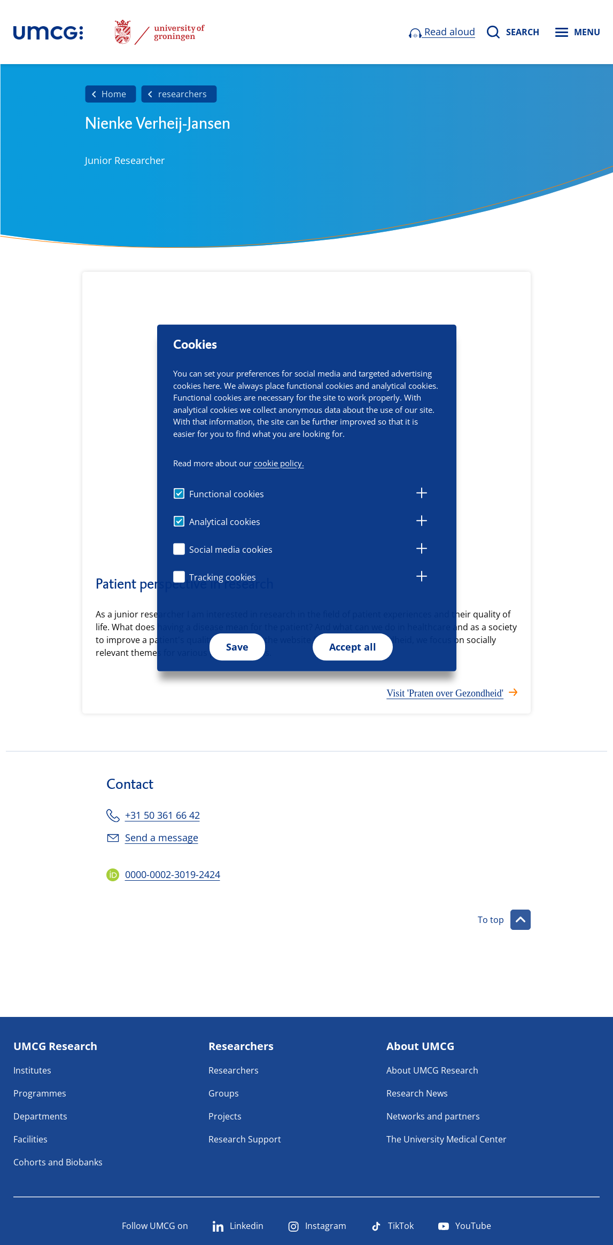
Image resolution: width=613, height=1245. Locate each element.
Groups (223, 1093)
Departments (40, 1116)
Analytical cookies (224, 522)
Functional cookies (226, 494)
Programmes (39, 1093)
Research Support (244, 1139)
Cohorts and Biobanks (58, 1162)
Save (237, 646)
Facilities (30, 1139)
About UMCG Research (432, 1070)
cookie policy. (279, 463)
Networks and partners (433, 1116)
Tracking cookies (222, 577)
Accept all (352, 646)
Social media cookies (231, 549)
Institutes (32, 1070)
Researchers (233, 1070)
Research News (417, 1093)
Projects (225, 1116)
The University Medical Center (446, 1139)
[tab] (421, 495)
